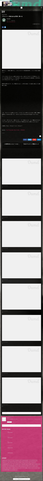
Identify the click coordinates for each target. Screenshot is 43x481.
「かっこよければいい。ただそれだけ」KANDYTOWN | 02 (18, 446)
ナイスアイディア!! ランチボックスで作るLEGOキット (14, 312)
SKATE (28, 462)
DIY (3, 11)
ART (10, 462)
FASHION (34, 460)
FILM (15, 462)
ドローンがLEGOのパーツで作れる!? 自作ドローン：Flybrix (15, 343)
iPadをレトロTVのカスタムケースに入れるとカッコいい (14, 187)
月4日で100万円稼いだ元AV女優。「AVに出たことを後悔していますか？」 (20, 441)
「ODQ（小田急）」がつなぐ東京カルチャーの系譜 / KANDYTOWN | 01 (20, 451)
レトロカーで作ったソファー (8, 406)
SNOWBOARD (6, 464)
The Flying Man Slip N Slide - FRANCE (15, 130)
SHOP (18, 464)
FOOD (4, 462)
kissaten (9, 18)
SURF (33, 462)
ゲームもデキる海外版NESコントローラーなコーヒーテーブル (16, 218)
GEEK (31, 464)
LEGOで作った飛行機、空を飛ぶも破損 (11, 249)
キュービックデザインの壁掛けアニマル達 (11, 281)
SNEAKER (24, 464)
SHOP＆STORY (26, 460)
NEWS (5, 460)
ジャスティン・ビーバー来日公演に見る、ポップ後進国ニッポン (19, 431)
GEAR (37, 464)
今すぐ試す (15, 4)
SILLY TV (11, 460)
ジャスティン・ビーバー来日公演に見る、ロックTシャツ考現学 (18, 436)
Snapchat (18, 460)
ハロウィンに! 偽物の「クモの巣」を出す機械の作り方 (14, 374)
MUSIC (21, 462)
